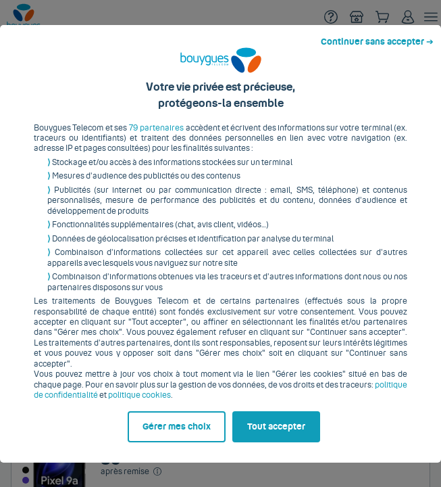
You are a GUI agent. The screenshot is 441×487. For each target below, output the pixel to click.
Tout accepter (284, 458)
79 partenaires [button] (154, 113)
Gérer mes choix (71, 458)
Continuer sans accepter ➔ (382, 12)
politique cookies (121, 370)
